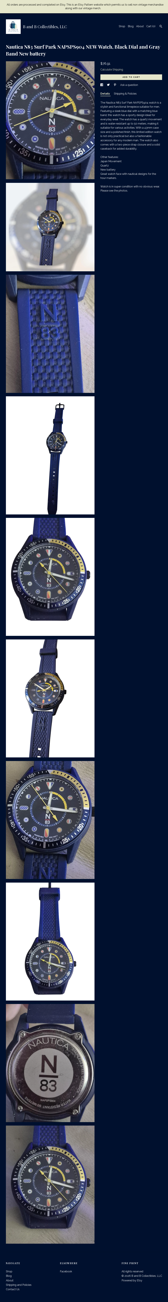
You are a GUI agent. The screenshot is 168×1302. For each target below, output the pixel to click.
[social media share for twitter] (108, 85)
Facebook (66, 1271)
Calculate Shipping (111, 69)
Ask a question (129, 85)
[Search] (161, 27)
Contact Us (13, 1289)
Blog (131, 26)
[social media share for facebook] (102, 85)
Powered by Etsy (132, 1280)
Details (105, 93)
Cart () (150, 26)
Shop (122, 26)
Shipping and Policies (19, 1284)
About (140, 26)
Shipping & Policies (125, 93)
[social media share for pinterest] (115, 85)
